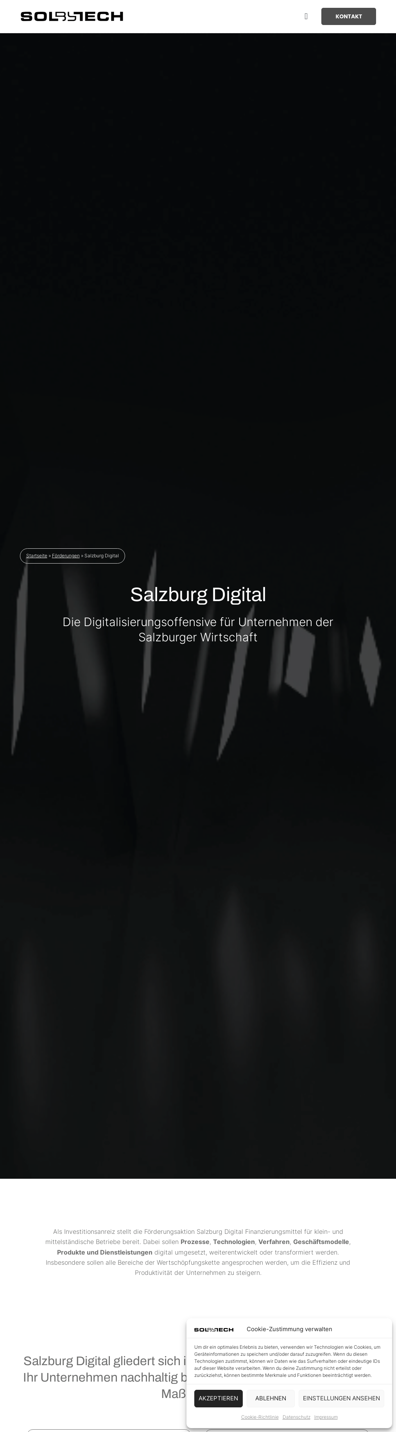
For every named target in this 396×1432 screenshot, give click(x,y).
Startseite (36, 557)
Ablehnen (270, 1398)
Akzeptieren (218, 1398)
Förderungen (66, 557)
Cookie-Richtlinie (260, 1417)
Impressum (326, 1417)
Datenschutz (296, 1417)
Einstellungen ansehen (341, 1398)
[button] (306, 16)
